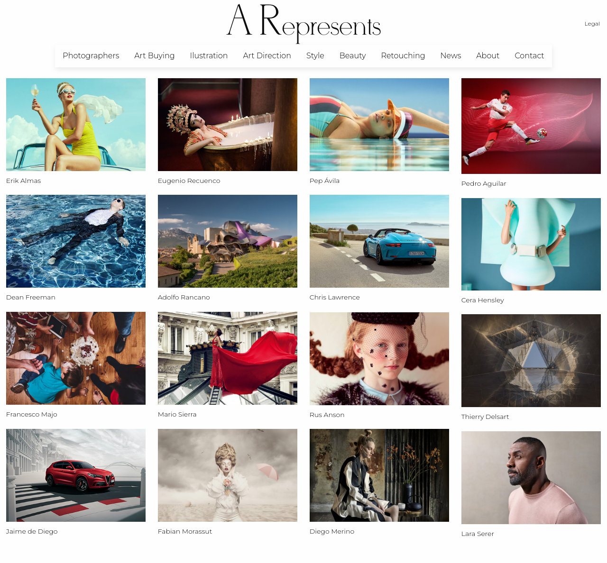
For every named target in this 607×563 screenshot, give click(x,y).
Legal (592, 23)
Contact (529, 55)
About (487, 55)
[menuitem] (91, 56)
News (451, 55)
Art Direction (267, 55)
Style (315, 55)
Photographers (91, 55)
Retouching (403, 55)
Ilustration (209, 55)
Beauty (353, 55)
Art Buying (154, 55)
